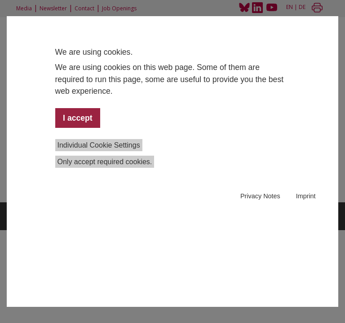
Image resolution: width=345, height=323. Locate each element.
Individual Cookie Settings (99, 145)
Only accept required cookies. (105, 162)
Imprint (306, 196)
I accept (78, 117)
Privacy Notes (260, 196)
